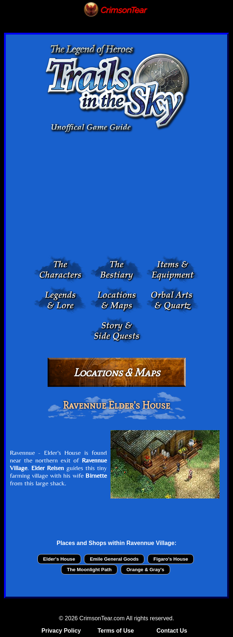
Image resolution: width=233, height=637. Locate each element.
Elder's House (59, 559)
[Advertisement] (116, 197)
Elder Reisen (47, 468)
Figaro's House (170, 559)
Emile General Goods (114, 559)
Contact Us (171, 631)
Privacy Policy (61, 631)
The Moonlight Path (89, 569)
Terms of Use (115, 631)
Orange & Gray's (145, 569)
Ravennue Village (150, 543)
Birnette (96, 475)
